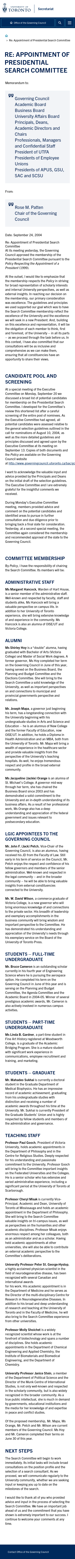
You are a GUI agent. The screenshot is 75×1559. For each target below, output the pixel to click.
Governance (6, 36)
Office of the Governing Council (30, 22)
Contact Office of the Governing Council (28, 1551)
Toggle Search (60, 23)
